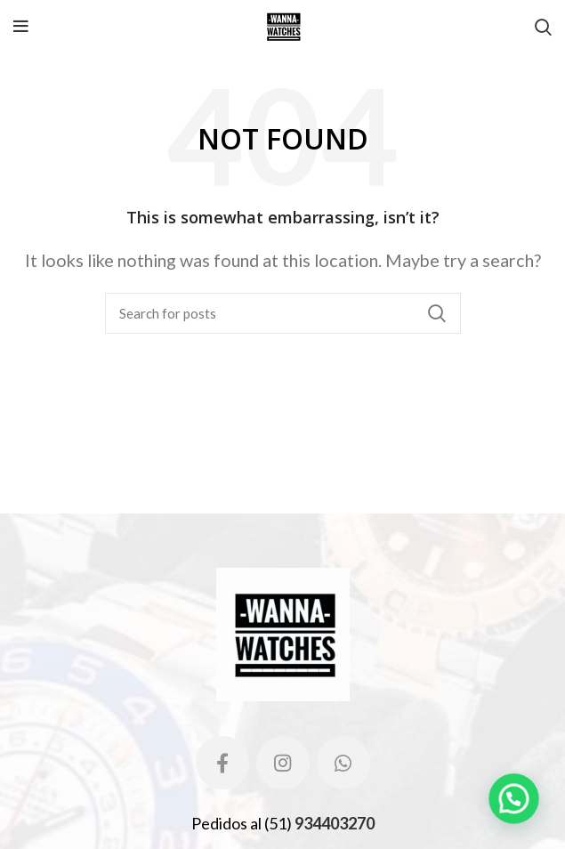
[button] (516, 805)
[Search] (283, 313)
